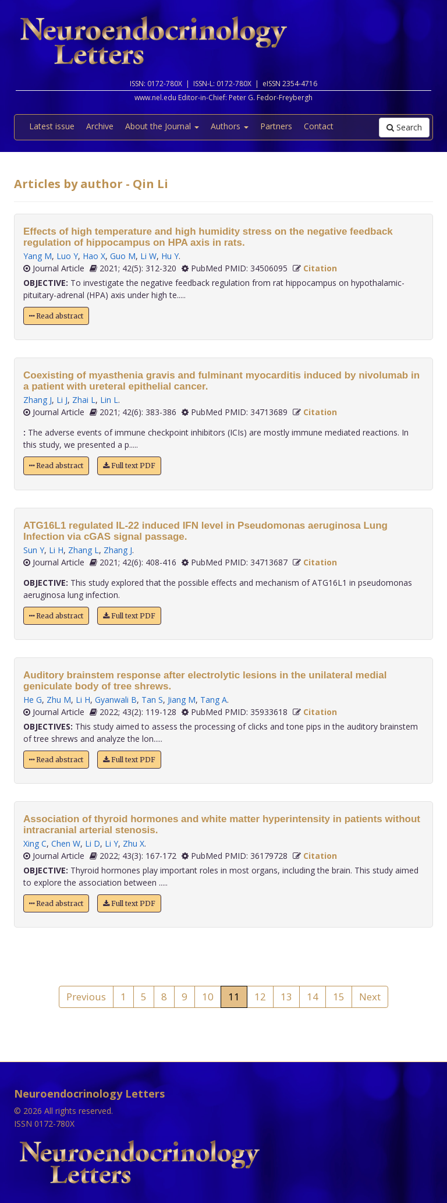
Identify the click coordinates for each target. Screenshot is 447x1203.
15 (339, 996)
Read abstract (56, 316)
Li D (92, 843)
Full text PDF (129, 465)
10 (208, 996)
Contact (319, 126)
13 (286, 996)
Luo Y (67, 255)
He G (32, 699)
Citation (320, 268)
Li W (148, 255)
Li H (56, 549)
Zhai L (83, 399)
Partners (276, 126)
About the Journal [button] (162, 126)
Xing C (35, 843)
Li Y (111, 843)
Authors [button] (230, 126)
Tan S (152, 699)
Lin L (109, 399)
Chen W (65, 843)
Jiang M (182, 699)
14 (312, 996)
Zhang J (37, 399)
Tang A (213, 699)
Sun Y (33, 549)
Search (404, 127)
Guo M (123, 255)
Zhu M (59, 699)
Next (370, 996)
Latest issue (51, 126)
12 (260, 996)
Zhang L (83, 549)
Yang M (37, 255)
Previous (86, 996)
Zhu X (133, 843)
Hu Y (170, 255)
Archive (99, 126)
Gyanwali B (116, 699)
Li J (62, 399)
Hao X (94, 255)
